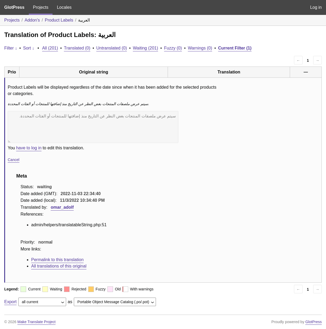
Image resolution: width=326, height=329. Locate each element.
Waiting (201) (145, 48)
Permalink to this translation (57, 259)
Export (10, 301)
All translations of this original (58, 266)
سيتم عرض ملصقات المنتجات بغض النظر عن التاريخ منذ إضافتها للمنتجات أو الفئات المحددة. (93, 127)
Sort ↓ (28, 48)
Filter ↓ (10, 48)
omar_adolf (62, 207)
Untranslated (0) (111, 48)
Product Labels (59, 20)
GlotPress (14, 7)
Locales (64, 7)
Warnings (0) (200, 48)
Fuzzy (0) (173, 48)
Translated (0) (77, 48)
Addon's (32, 20)
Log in (316, 7)
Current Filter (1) (234, 48)
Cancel (13, 160)
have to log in (28, 148)
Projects (41, 7)
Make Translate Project (36, 322)
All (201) (50, 48)
